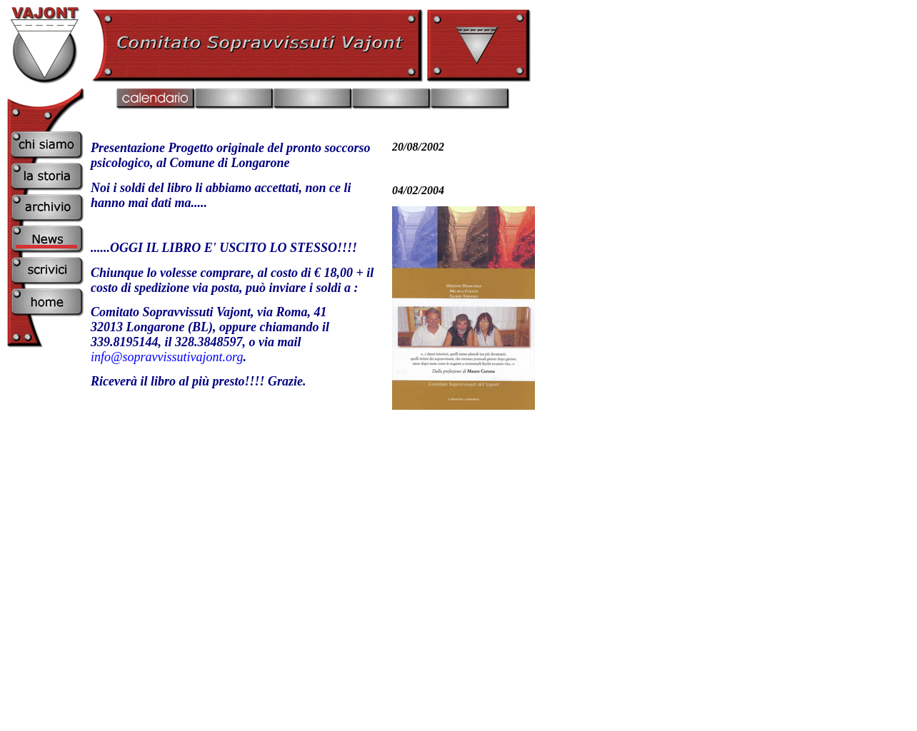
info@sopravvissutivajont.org (167, 357)
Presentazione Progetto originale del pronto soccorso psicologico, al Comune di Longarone (231, 155)
